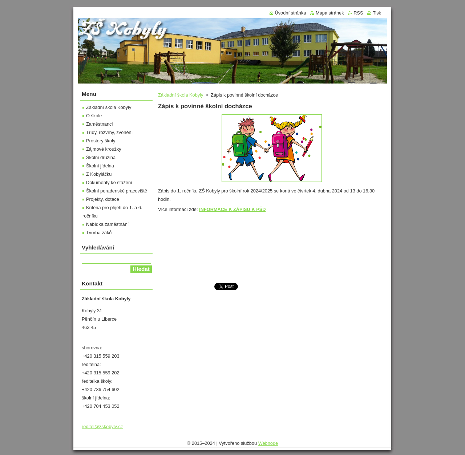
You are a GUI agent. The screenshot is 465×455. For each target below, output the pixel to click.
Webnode (268, 443)
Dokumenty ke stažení (109, 182)
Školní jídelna (100, 165)
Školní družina (101, 157)
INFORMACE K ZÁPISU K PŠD (232, 209)
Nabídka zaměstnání (107, 224)
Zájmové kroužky (103, 149)
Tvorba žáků (99, 232)
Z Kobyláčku (99, 174)
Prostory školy (100, 140)
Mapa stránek (330, 13)
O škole (94, 115)
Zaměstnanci (99, 124)
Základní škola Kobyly (180, 95)
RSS (358, 13)
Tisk (377, 13)
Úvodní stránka (290, 13)
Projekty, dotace (102, 199)
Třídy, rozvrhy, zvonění (109, 132)
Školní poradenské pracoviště (116, 191)
